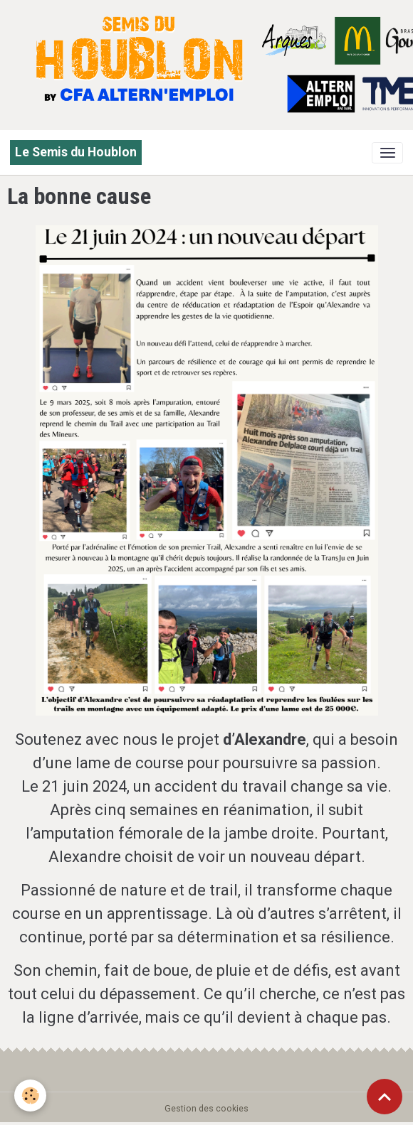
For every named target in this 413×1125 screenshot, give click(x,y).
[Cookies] (30, 1095)
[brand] (76, 152)
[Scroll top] (384, 1096)
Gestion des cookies (206, 1109)
